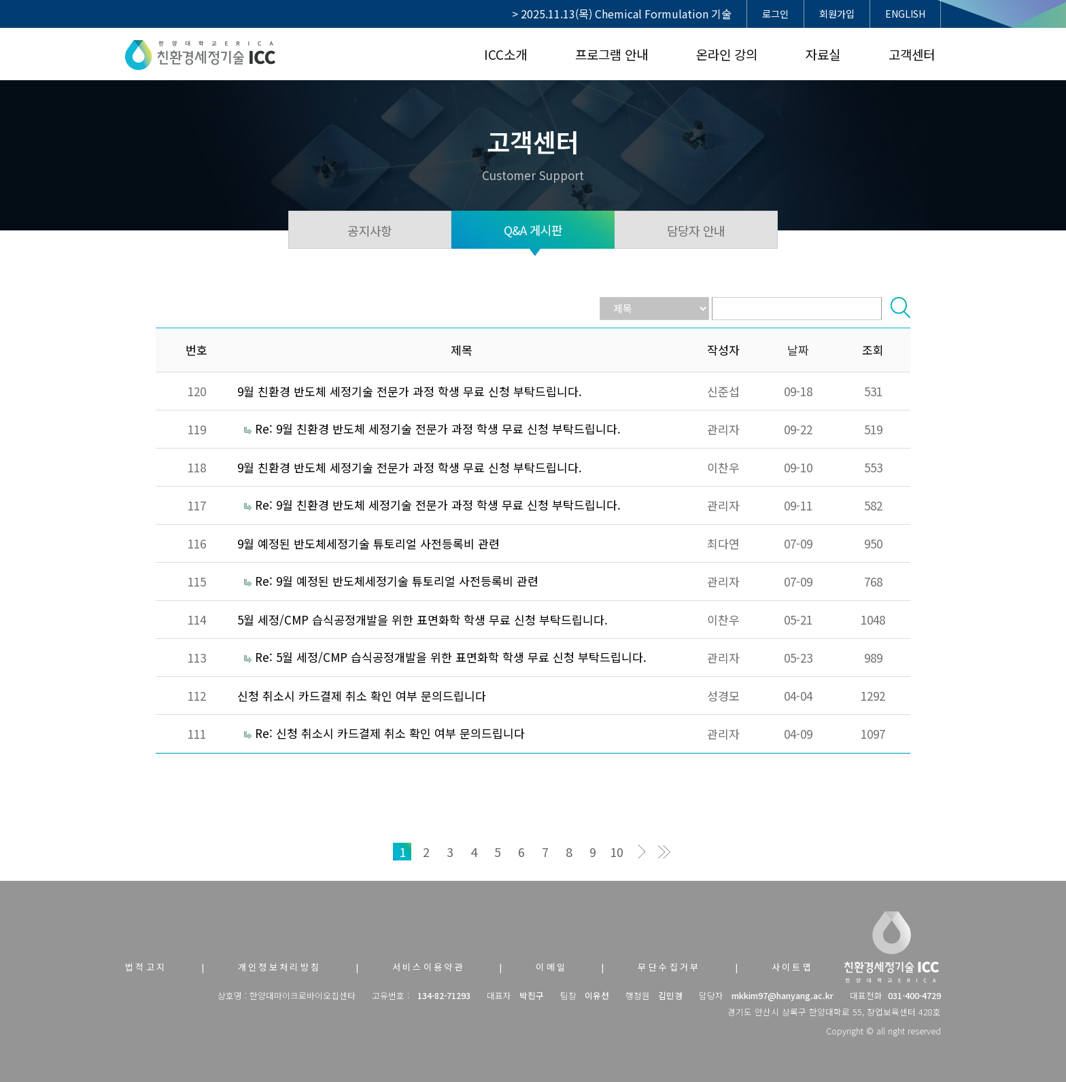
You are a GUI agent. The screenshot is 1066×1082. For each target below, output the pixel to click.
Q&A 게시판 (533, 230)
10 (616, 851)
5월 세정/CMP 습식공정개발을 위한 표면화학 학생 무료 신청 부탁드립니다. (422, 619)
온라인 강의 (726, 54)
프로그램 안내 (611, 54)
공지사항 (369, 230)
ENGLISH (905, 13)
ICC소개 (505, 54)
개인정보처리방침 (280, 966)
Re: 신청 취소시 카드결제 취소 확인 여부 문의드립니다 (390, 733)
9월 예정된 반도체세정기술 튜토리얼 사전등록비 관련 (368, 543)
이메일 (551, 966)
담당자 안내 (696, 230)
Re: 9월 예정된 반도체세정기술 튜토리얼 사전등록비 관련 (396, 580)
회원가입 (837, 13)
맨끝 (664, 851)
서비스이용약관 (429, 966)
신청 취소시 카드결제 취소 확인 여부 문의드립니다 (361, 695)
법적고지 (146, 966)
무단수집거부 (669, 966)
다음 (640, 851)
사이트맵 (793, 966)
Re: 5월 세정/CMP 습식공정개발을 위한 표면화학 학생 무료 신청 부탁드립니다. (451, 656)
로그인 (775, 13)
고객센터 (912, 54)
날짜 (798, 349)
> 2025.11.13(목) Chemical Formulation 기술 (622, 13)
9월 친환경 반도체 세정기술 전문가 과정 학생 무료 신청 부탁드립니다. (409, 391)
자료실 (823, 54)
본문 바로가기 (0, 0)
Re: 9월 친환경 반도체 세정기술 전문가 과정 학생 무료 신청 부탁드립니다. (438, 428)
